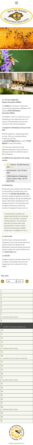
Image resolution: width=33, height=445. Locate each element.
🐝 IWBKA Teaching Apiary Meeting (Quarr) (13, 327)
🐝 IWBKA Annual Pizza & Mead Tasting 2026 (13, 358)
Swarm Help (9, 252)
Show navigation (16, 2)
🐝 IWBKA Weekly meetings (9, 317)
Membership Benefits (18, 194)
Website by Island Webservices (16, 443)
